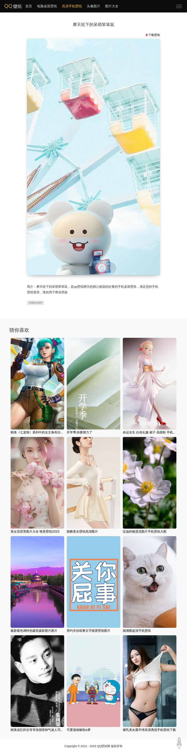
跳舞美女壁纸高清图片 (82, 531)
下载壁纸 (154, 35)
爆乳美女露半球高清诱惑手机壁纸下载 (149, 730)
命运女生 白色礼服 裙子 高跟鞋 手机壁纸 (151, 432)
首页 (28, 6)
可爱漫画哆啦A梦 (79, 730)
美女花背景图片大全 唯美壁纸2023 (35, 531)
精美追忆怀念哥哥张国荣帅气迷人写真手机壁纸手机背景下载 (53, 730)
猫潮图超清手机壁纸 (137, 630)
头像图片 (93, 6)
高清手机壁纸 (72, 6)
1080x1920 (35, 302)
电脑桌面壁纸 (47, 6)
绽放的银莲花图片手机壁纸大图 (144, 531)
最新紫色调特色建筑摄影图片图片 (34, 630)
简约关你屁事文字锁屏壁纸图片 (88, 630)
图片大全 (111, 6)
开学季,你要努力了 (79, 432)
